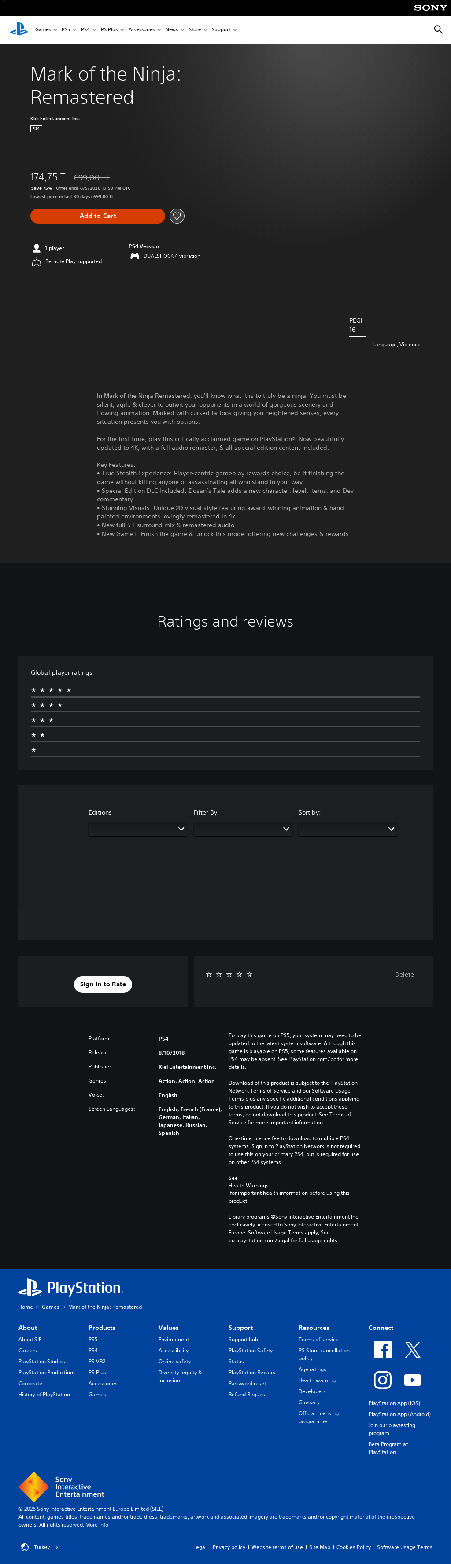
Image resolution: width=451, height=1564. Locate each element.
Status (236, 1361)
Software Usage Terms (405, 1547)
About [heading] (27, 1328)
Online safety (175, 1361)
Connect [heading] (381, 1328)
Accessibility (174, 1350)
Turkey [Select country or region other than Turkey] (39, 1547)
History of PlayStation (44, 1394)
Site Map (319, 1547)
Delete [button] (404, 974)
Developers (312, 1391)
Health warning (317, 1380)
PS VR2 (97, 1361)
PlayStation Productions (47, 1372)
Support (221, 30)
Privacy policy (229, 1547)
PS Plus (109, 30)
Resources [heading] (314, 1328)
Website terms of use (277, 1547)
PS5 (66, 30)
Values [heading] (169, 1328)
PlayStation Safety (251, 1350)
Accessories (142, 30)
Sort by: (310, 812)
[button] (103, 984)
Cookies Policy (353, 1547)
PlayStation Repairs (252, 1372)
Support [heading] (241, 1328)
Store (195, 30)
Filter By (205, 812)
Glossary (309, 1402)
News (172, 30)
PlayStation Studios (41, 1361)
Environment (174, 1339)
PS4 (85, 30)
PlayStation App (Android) (400, 1414)
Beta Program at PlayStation (388, 1448)
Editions (100, 812)
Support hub (243, 1339)
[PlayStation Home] (19, 30)
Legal (200, 1547)
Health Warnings (249, 1185)
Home (25, 1307)
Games (43, 30)
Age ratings (312, 1369)
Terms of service (319, 1339)
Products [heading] (102, 1328)
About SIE (29, 1339)
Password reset (247, 1383)
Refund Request (248, 1394)
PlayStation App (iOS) (394, 1403)
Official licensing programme (319, 1417)
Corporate (30, 1383)
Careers (27, 1350)
